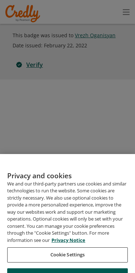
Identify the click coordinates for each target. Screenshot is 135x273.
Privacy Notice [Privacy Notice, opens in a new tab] (68, 259)
